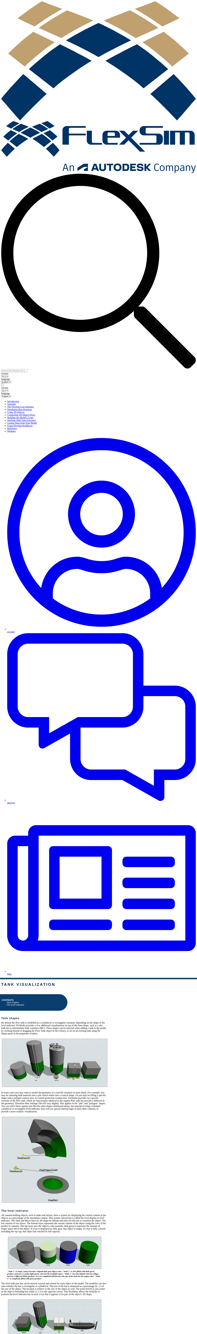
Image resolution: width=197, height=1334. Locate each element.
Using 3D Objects (15, 412)
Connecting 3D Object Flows (21, 415)
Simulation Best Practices (19, 409)
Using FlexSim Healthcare (20, 425)
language (5, 379)
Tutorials (11, 404)
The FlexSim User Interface (20, 406)
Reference (12, 428)
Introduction (13, 401)
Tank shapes (12, 1002)
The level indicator (15, 1005)
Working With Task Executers (21, 420)
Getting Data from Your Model (22, 423)
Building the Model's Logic (20, 417)
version (4, 373)
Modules (11, 431)
